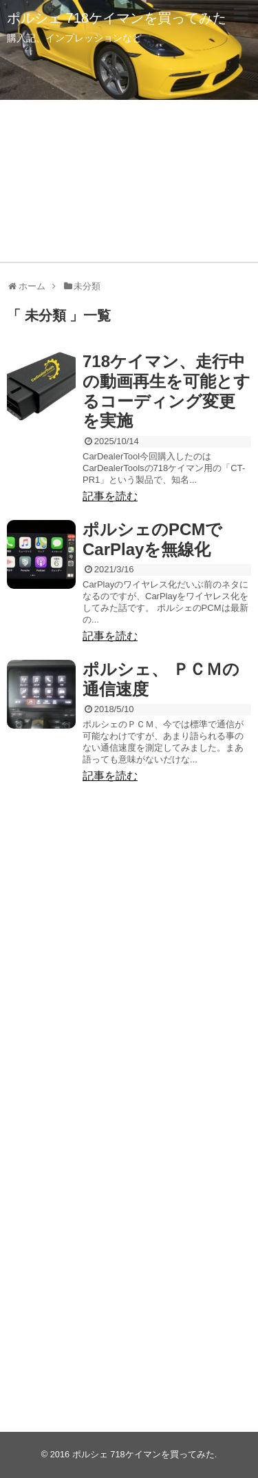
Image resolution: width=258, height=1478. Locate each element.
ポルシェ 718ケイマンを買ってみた (116, 17)
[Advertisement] (129, 949)
